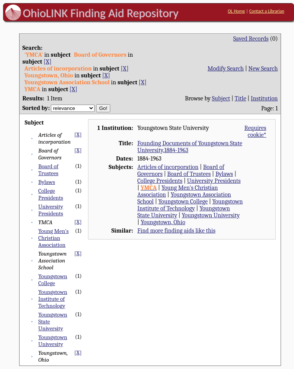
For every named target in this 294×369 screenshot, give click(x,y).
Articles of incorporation (168, 167)
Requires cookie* (255, 131)
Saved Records (250, 38)
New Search (263, 68)
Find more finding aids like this (176, 230)
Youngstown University (52, 341)
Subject (221, 98)
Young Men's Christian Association (53, 238)
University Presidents (50, 210)
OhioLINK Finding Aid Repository (101, 13)
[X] (47, 61)
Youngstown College (52, 280)
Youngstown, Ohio (162, 222)
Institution (264, 98)
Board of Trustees (48, 170)
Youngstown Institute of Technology (52, 299)
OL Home (236, 11)
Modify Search (225, 68)
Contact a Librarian (266, 11)
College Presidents (50, 194)
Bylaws (46, 182)
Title (240, 98)
